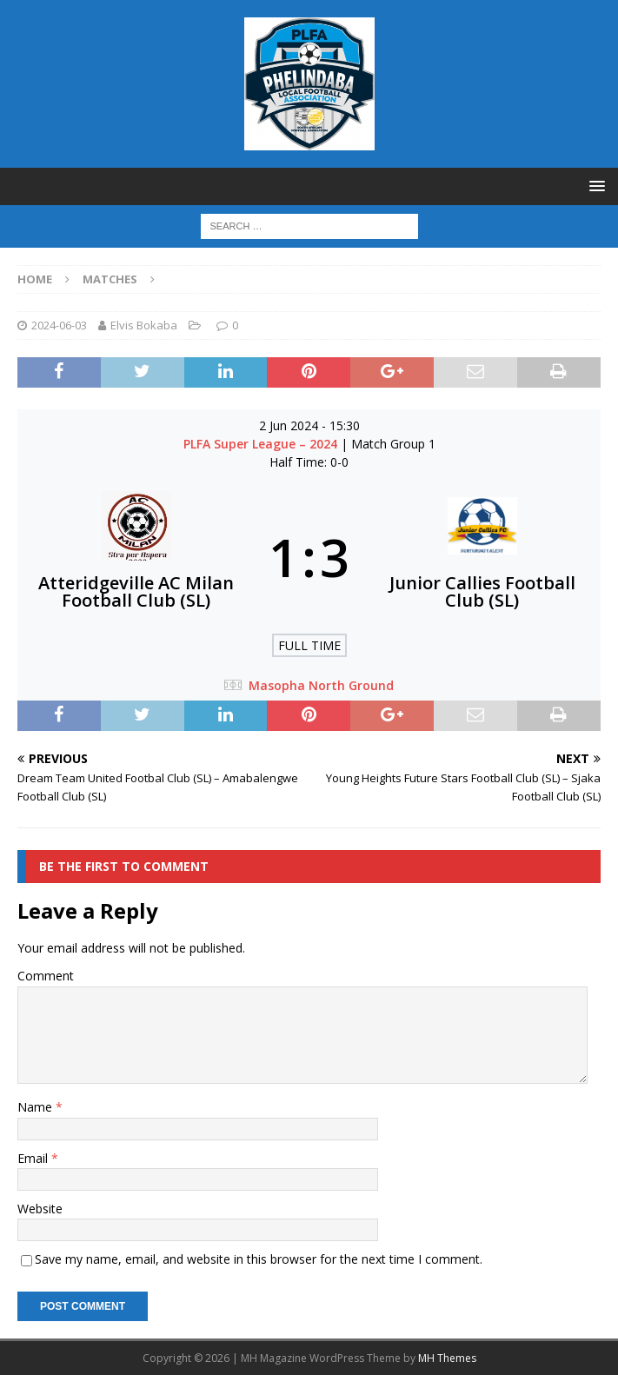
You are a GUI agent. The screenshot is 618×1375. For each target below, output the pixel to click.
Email (34, 1158)
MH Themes (447, 1358)
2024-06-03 (59, 325)
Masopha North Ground (321, 685)
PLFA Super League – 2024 (262, 443)
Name (36, 1107)
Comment (45, 975)
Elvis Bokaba (143, 325)
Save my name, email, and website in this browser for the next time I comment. (258, 1259)
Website (40, 1208)
